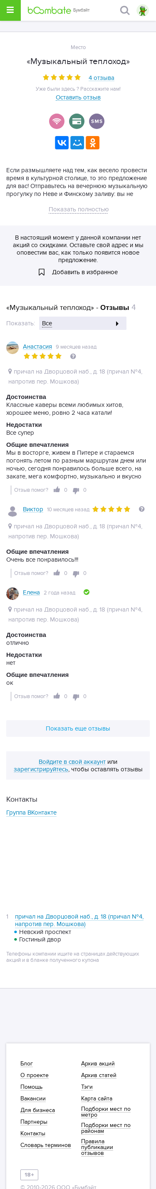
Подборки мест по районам (106, 1128)
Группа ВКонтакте (31, 812)
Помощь (31, 1087)
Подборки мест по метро (106, 1112)
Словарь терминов (45, 1145)
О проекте (34, 1075)
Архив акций (98, 1064)
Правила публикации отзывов (97, 1147)
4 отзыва (101, 78)
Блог (26, 1064)
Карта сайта (96, 1099)
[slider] (62, 77)
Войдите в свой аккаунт (72, 762)
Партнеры (33, 1122)
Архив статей (98, 1075)
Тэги (87, 1087)
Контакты (32, 1134)
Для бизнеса (37, 1110)
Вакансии (33, 1099)
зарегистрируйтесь (41, 770)
